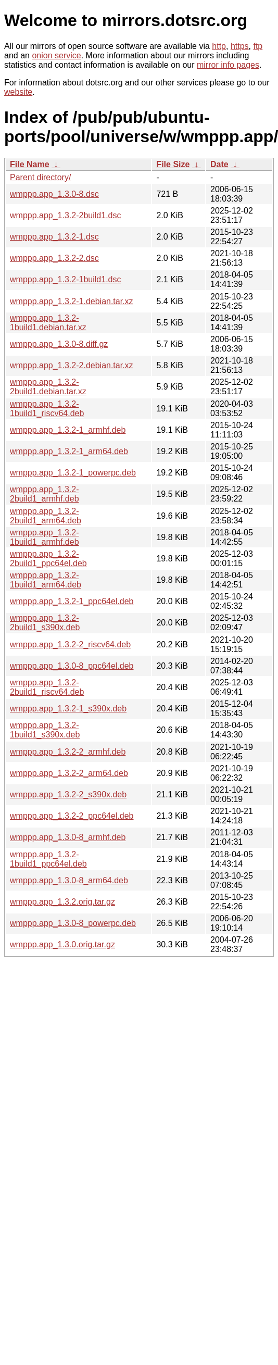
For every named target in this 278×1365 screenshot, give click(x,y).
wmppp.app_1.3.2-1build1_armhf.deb (44, 537)
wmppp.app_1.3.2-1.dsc (54, 236)
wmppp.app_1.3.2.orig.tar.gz (62, 901)
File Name (29, 164)
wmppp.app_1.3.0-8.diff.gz (59, 344)
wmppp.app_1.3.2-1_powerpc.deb (73, 472)
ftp (257, 46)
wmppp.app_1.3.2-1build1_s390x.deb (45, 730)
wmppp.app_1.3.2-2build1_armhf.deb (44, 494)
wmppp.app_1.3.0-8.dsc (54, 194)
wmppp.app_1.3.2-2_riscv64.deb (70, 644)
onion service (56, 55)
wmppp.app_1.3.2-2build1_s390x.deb (45, 622)
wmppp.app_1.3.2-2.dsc (54, 258)
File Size (172, 164)
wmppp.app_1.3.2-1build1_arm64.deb (45, 580)
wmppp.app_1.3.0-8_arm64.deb (69, 880)
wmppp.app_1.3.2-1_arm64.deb (69, 451)
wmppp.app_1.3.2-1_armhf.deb (67, 429)
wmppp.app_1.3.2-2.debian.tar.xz (71, 365)
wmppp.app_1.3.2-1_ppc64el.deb (72, 601)
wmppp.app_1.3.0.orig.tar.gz (62, 944)
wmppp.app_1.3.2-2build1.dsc (65, 215)
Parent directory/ (40, 177)
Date (219, 164)
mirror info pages (228, 64)
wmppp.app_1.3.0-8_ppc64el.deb (72, 665)
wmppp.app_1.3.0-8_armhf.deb (67, 837)
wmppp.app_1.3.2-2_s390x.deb (68, 794)
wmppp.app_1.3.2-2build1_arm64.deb (45, 516)
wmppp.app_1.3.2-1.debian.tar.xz (71, 301)
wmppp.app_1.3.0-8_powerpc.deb (73, 923)
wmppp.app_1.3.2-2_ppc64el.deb (72, 815)
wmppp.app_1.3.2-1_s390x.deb (68, 708)
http (219, 46)
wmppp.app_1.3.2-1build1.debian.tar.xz (48, 323)
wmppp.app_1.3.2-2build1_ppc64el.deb (48, 558)
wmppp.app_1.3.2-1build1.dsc (65, 279)
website (18, 91)
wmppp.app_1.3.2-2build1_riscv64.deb (47, 687)
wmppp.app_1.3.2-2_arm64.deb (69, 773)
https (240, 46)
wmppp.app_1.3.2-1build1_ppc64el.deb (48, 859)
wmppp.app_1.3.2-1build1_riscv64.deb (47, 408)
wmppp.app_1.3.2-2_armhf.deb (67, 751)
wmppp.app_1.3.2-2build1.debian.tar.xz (48, 387)
